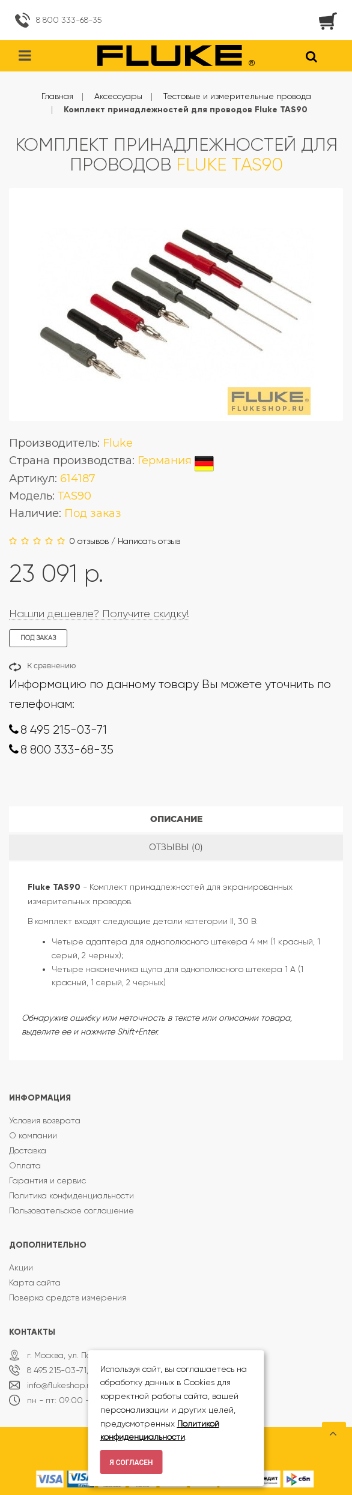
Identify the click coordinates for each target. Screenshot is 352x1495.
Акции (21, 1267)
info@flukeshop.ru (60, 1385)
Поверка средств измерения (67, 1297)
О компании (33, 1135)
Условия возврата (44, 1120)
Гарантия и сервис (47, 1180)
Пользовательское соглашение (71, 1210)
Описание (176, 819)
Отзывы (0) (176, 847)
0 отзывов (89, 541)
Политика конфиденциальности (71, 1195)
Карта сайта (35, 1282)
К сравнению (51, 665)
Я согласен (131, 1462)
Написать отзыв (149, 541)
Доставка (27, 1150)
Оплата (25, 1165)
